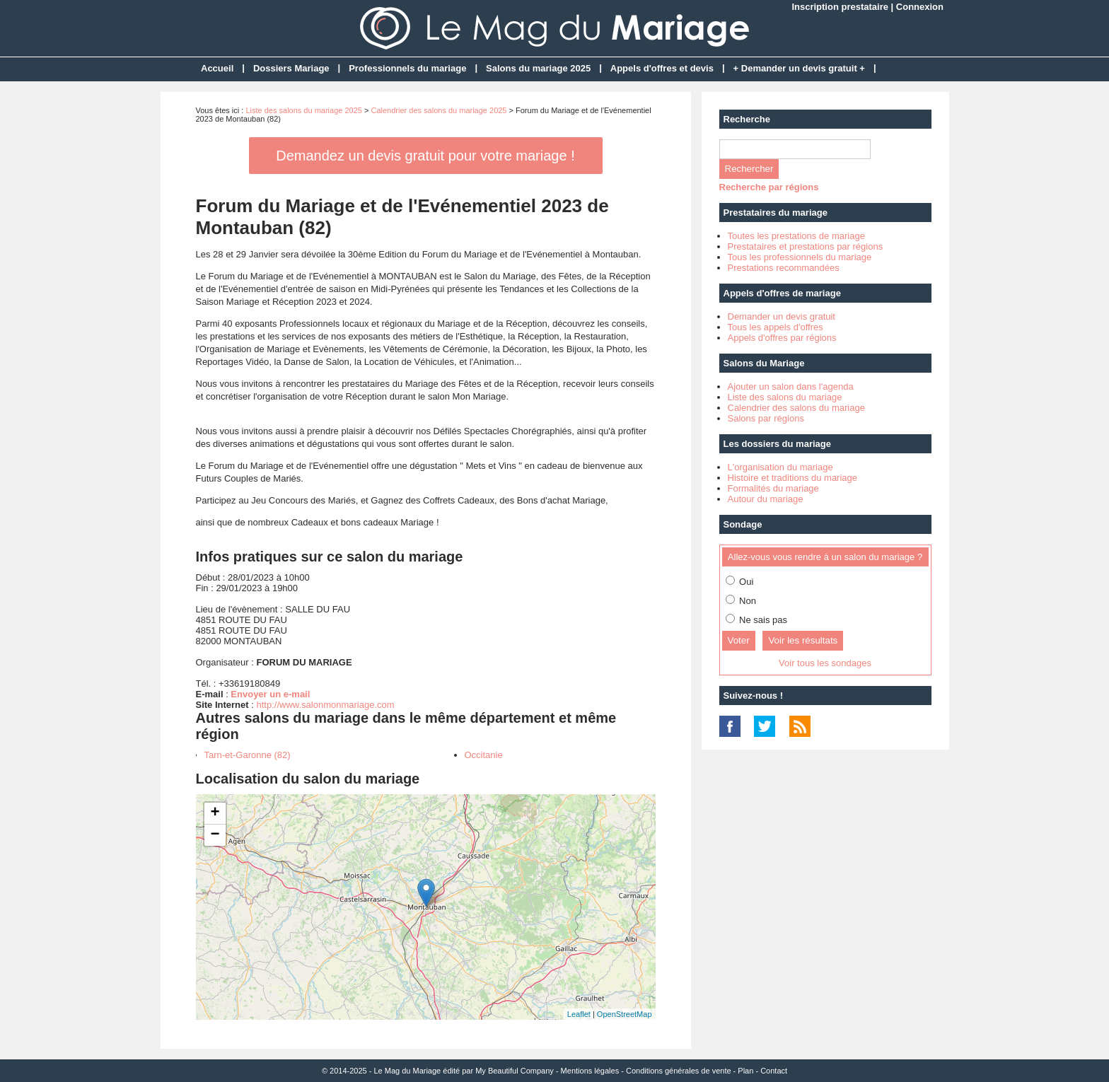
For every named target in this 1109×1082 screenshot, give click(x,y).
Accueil (217, 68)
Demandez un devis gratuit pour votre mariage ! (425, 155)
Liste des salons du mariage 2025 (303, 110)
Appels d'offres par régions (782, 337)
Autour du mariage (765, 499)
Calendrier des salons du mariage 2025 (438, 110)
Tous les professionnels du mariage (800, 257)
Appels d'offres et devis (662, 68)
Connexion (919, 6)
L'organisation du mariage (780, 467)
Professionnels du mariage (407, 68)
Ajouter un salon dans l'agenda (791, 386)
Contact (773, 1070)
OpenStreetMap (624, 1014)
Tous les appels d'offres (775, 327)
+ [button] (214, 813)
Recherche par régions (769, 187)
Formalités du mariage (773, 488)
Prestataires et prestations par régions (805, 246)
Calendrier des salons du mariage (796, 407)
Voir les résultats (802, 640)
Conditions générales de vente (678, 1070)
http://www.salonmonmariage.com (325, 704)
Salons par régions (766, 418)
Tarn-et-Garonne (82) (247, 755)
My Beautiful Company (514, 1070)
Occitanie (484, 755)
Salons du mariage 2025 (538, 68)
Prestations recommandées (784, 267)
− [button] (214, 835)
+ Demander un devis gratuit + (799, 68)
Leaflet (579, 1014)
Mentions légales (590, 1070)
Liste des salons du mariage (785, 397)
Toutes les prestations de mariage (796, 236)
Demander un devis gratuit (781, 316)
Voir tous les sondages (825, 663)
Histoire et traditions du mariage (793, 477)
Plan (745, 1070)
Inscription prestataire (839, 6)
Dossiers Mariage (291, 68)
